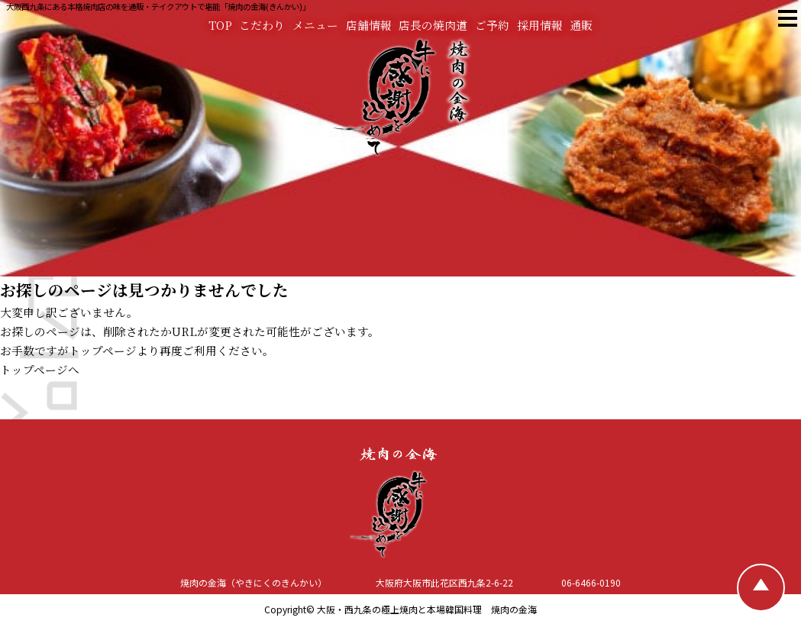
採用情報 (540, 25)
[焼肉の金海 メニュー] (787, 19)
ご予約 (492, 25)
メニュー (315, 25)
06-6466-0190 (591, 582)
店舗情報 (369, 25)
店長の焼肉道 (433, 25)
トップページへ (39, 369)
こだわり (262, 25)
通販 (581, 25)
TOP (220, 25)
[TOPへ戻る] (760, 587)
